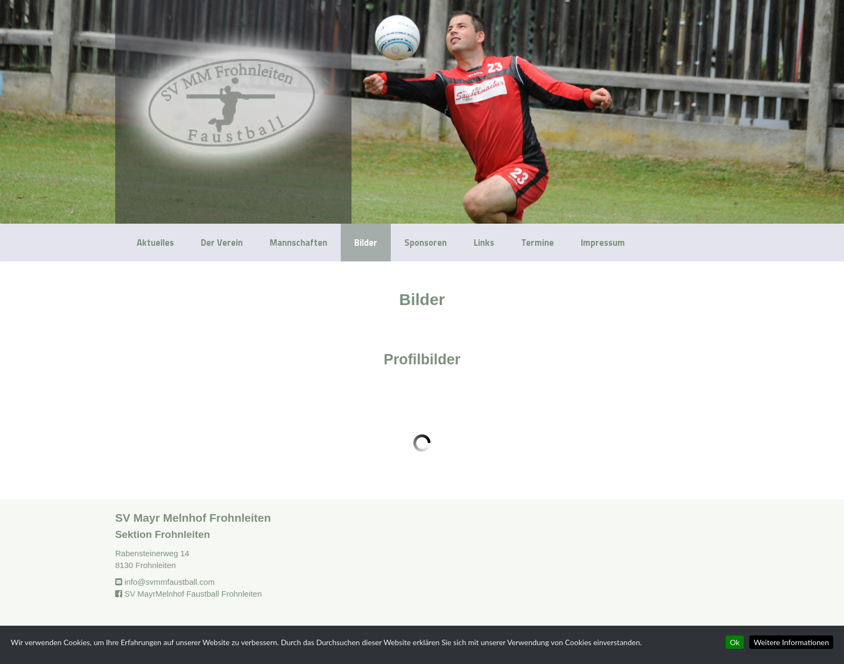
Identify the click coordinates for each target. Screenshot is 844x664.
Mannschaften (298, 242)
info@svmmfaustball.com (169, 581)
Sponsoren (425, 242)
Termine (537, 242)
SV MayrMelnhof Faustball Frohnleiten (193, 593)
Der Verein (222, 242)
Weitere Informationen (791, 642)
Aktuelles (155, 242)
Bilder (365, 242)
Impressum (603, 242)
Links (484, 242)
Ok (735, 642)
